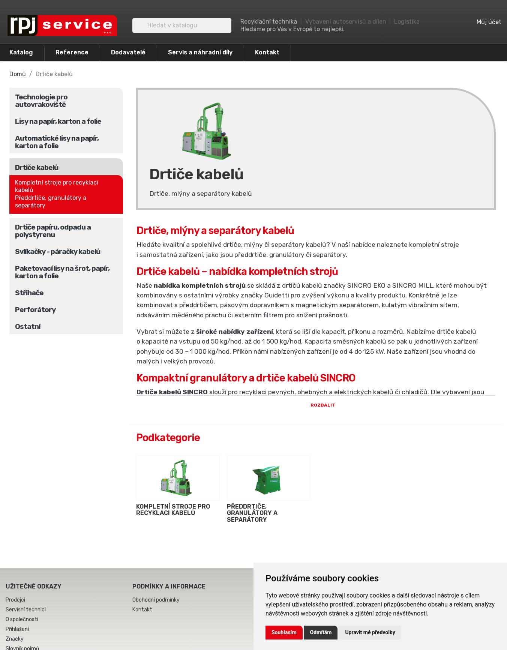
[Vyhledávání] (181, 25)
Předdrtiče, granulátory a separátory (50, 201)
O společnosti (22, 644)
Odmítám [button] (321, 632)
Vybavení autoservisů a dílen (345, 21)
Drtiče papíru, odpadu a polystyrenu (53, 231)
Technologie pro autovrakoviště (41, 101)
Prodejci (15, 624)
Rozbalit (316, 429)
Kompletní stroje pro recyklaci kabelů (56, 186)
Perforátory (35, 309)
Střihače (29, 292)
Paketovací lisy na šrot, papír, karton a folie (62, 272)
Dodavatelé (128, 52)
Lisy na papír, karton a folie (58, 121)
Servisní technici (26, 634)
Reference (72, 52)
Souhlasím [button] (284, 632)
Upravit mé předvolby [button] (370, 632)
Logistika (407, 21)
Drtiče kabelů (36, 167)
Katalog (21, 52)
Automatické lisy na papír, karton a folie (57, 142)
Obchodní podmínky (156, 624)
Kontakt (267, 52)
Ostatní (27, 326)
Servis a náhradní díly (200, 52)
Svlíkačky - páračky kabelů (57, 251)
